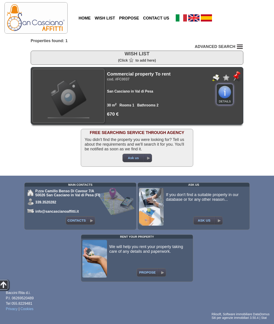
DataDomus (261, 314)
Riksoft (216, 314)
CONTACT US (156, 18)
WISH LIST (105, 18)
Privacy (11, 309)
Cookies (27, 309)
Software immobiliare (237, 314)
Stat (264, 318)
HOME (85, 18)
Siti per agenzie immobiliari (230, 318)
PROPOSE (129, 18)
